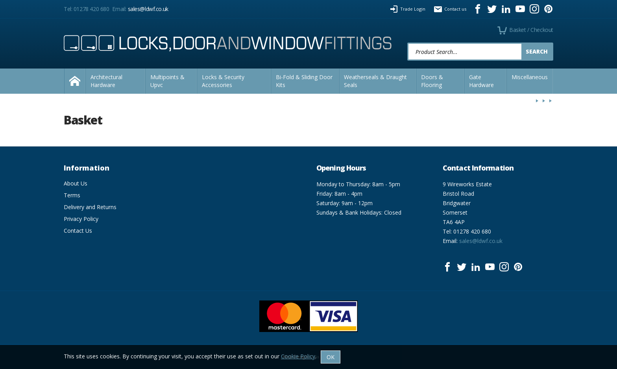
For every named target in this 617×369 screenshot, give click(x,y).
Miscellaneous (530, 77)
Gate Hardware (481, 81)
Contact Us (78, 230)
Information (86, 167)
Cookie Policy (298, 356)
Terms (72, 195)
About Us (75, 183)
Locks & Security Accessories (223, 81)
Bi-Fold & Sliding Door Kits (304, 81)
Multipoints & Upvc (167, 81)
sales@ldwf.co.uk (148, 9)
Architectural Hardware (106, 81)
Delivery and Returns (90, 207)
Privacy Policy (81, 219)
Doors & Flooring (432, 81)
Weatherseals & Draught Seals (375, 81)
